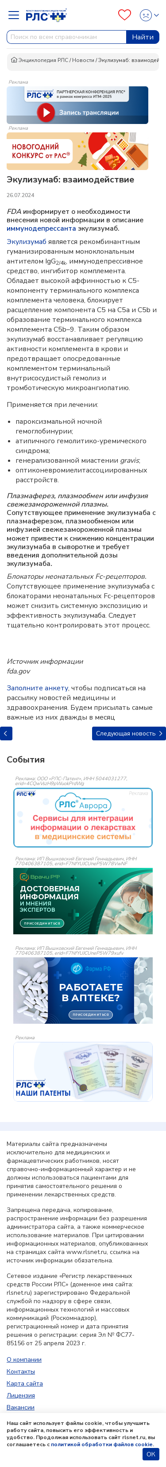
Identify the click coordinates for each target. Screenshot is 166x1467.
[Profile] (146, 15)
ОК (151, 1454)
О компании (24, 1359)
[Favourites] (124, 15)
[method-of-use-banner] (77, 104)
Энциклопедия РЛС (39, 60)
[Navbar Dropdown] (16, 15)
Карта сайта (25, 1383)
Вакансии (21, 1407)
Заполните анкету (37, 688)
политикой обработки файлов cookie (102, 1444)
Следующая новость (129, 733)
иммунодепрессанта (41, 228)
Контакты (21, 1371)
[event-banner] (83, 818)
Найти (143, 37)
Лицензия (21, 1395)
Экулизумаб (26, 242)
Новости (83, 60)
